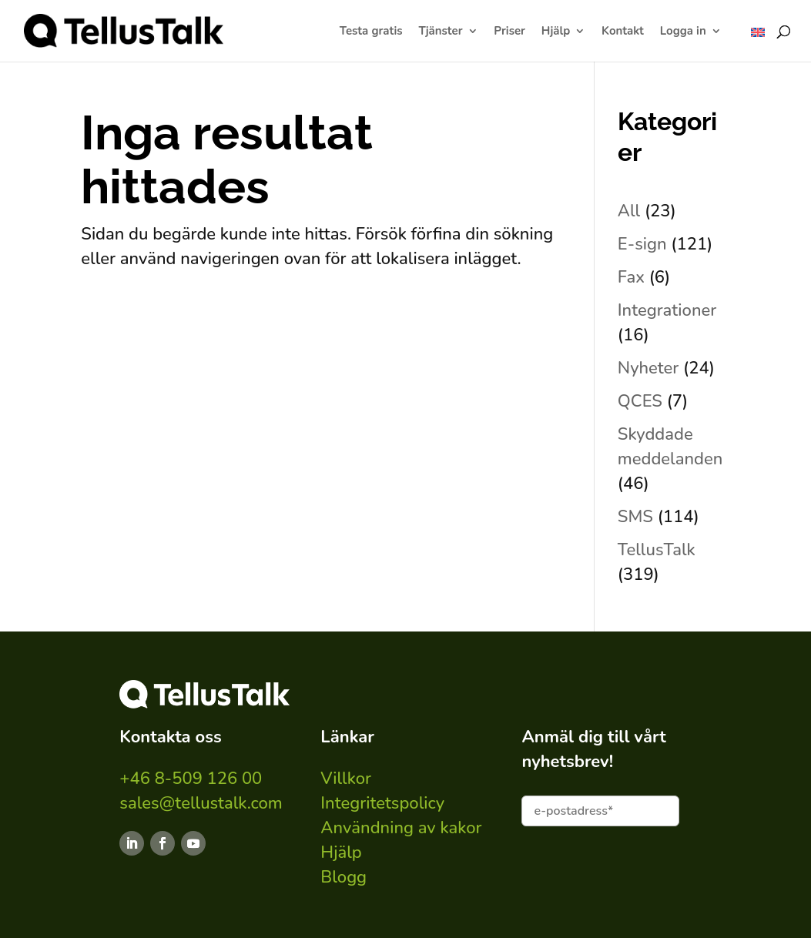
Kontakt (623, 32)
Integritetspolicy (382, 803)
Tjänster (440, 32)
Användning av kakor (400, 827)
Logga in (683, 32)
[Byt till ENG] (758, 32)
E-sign (642, 244)
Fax (631, 277)
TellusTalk (656, 549)
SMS (635, 516)
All (629, 211)
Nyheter (648, 368)
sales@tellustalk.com (200, 803)
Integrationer (667, 310)
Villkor (345, 778)
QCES (640, 401)
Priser (509, 32)
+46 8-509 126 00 (190, 778)
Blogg (343, 877)
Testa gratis (371, 32)
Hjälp (555, 32)
